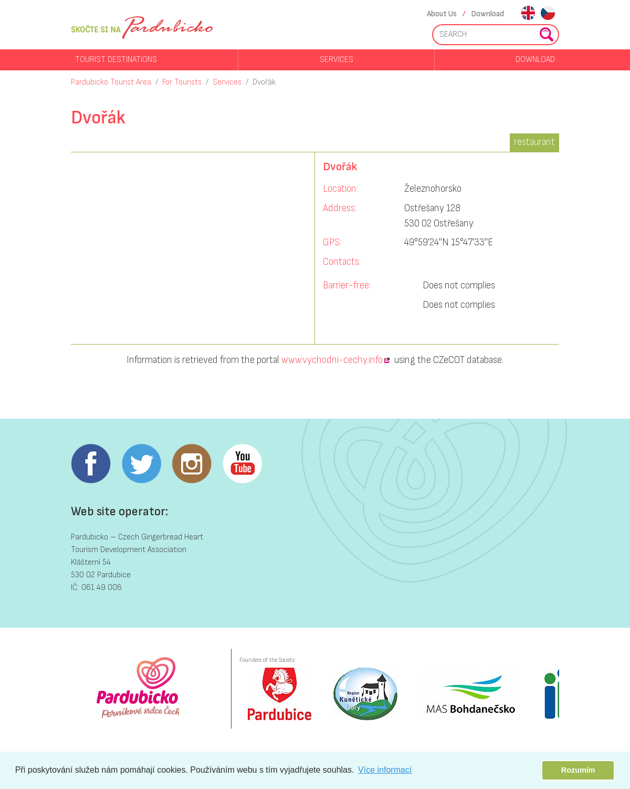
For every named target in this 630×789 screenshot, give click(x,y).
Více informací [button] (385, 769)
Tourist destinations (116, 60)
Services (336, 60)
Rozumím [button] (578, 770)
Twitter (141, 464)
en (528, 14)
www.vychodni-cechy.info (332, 360)
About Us (442, 14)
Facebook (91, 464)
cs (548, 14)
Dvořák (264, 82)
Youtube (242, 464)
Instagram (192, 464)
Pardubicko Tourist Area (111, 82)
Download (487, 14)
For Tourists (182, 82)
